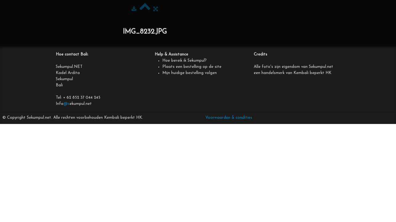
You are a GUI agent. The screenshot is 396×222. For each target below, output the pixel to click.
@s (66, 104)
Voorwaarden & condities (228, 118)
